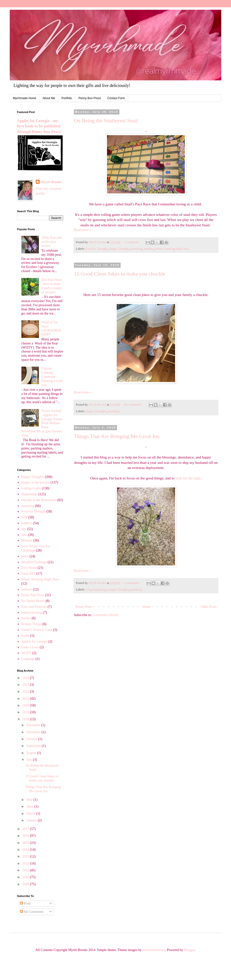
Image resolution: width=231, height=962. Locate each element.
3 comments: (132, 583)
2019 (26, 712)
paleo (25, 556)
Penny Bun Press (89, 98)
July (29, 760)
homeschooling (31, 612)
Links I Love (30, 647)
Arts (88, 589)
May (29, 799)
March (31, 813)
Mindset (27, 540)
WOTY (26, 653)
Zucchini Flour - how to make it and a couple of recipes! (51, 286)
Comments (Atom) (105, 615)
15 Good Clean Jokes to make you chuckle (119, 274)
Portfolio (66, 98)
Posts (25, 903)
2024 (26, 678)
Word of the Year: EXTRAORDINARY (51, 328)
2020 (26, 705)
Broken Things (31, 624)
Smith (25, 636)
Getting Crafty (31, 488)
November (34, 732)
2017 (26, 829)
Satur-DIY (28, 573)
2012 (26, 863)
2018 (26, 719)
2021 (26, 698)
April (30, 806)
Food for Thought (96, 248)
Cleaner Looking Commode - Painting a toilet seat (52, 377)
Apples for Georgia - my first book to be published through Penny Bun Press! (39, 126)
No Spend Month (33, 601)
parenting (136, 248)
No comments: (133, 404)
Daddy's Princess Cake (37, 630)
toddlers (149, 248)
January (32, 820)
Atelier (26, 618)
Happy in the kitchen (35, 482)
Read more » (82, 230)
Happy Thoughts (119, 248)
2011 (26, 870)
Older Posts (209, 607)
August (31, 753)
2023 (26, 684)
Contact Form (116, 98)
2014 (26, 849)
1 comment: (132, 242)
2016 (26, 836)
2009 (26, 884)
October (32, 739)
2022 (26, 691)
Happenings (99, 589)
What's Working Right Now (172, 248)
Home (146, 607)
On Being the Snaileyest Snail (106, 120)
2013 (26, 856)
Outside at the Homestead (38, 500)
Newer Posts (83, 607)
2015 (26, 843)
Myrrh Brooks (51, 182)
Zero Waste (29, 568)
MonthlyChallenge (34, 562)
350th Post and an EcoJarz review (51, 242)
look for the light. (188, 478)
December (33, 725)
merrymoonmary (153, 950)
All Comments (32, 912)
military (26, 589)
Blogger (189, 950)
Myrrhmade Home (24, 98)
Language (28, 659)
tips (23, 529)
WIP (24, 517)
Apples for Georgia (34, 641)
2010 (26, 877)
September (34, 746)
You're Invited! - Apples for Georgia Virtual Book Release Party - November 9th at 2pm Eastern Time (42, 423)
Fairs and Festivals (34, 607)
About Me (49, 98)
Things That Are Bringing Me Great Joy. (117, 436)
